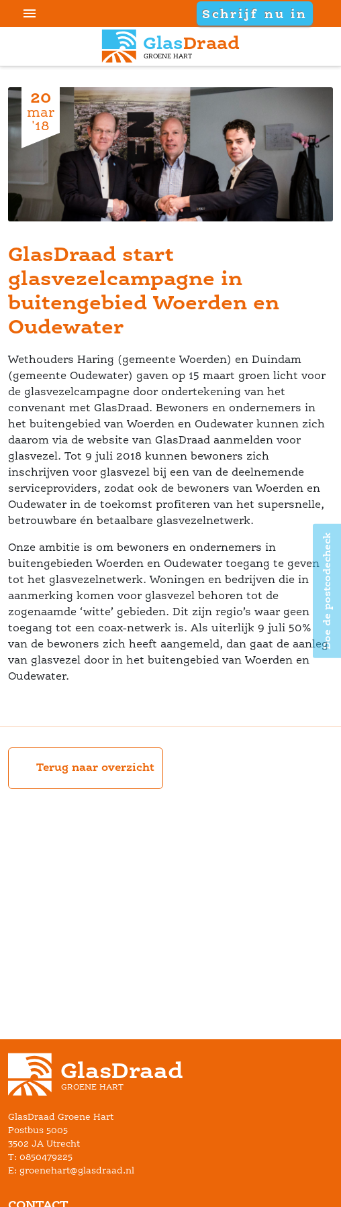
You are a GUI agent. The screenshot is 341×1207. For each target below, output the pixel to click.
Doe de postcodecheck (326, 590)
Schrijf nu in (254, 13)
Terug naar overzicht (85, 768)
